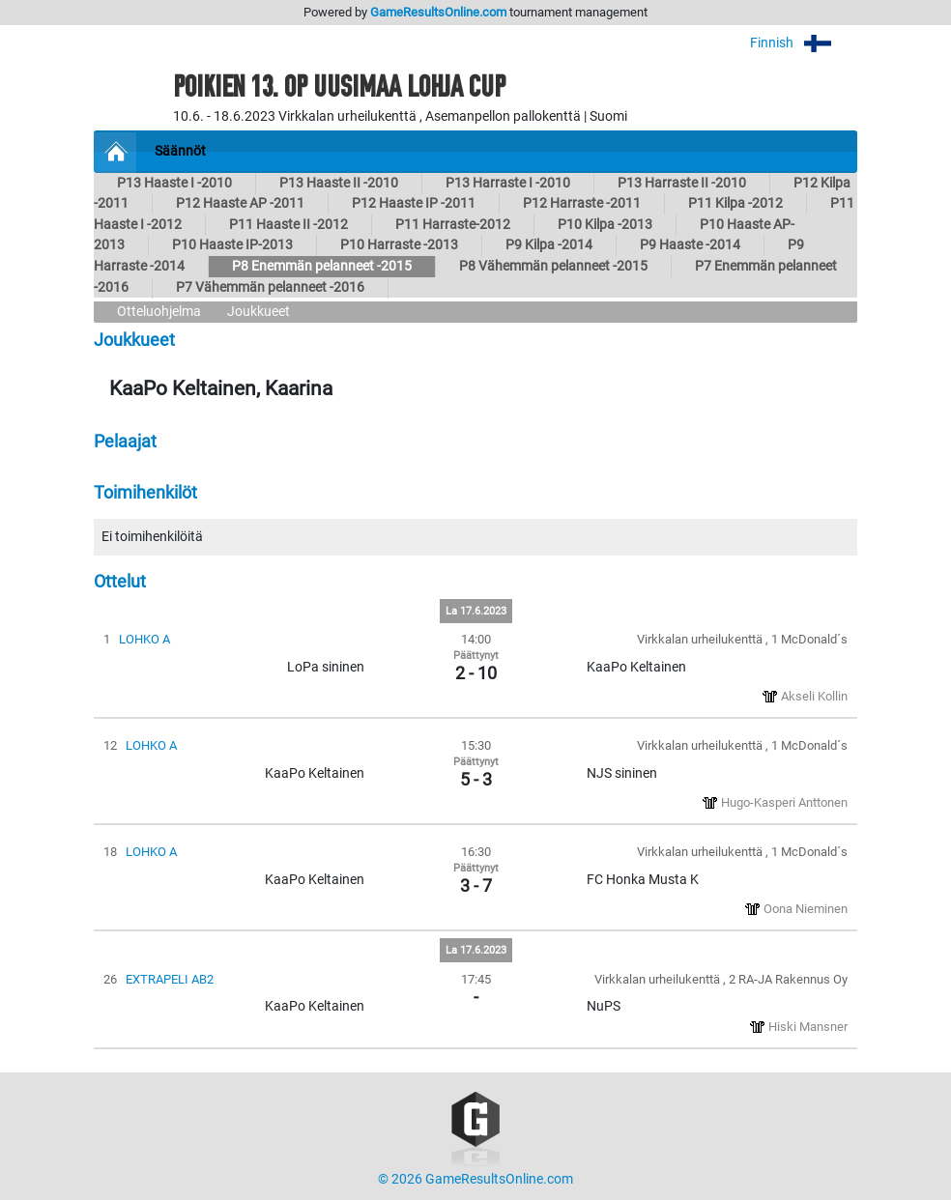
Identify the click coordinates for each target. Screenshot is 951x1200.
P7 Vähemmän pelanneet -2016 (270, 287)
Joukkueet (258, 311)
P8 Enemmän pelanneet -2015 (322, 266)
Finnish (803, 43)
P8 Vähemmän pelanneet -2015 (553, 266)
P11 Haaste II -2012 (288, 224)
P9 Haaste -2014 (690, 245)
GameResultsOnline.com (438, 12)
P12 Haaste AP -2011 (240, 203)
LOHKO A (144, 639)
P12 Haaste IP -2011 (414, 203)
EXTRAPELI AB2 (170, 979)
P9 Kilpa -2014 (548, 245)
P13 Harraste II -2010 (682, 183)
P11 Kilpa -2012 (735, 203)
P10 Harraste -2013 (399, 245)
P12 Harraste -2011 (582, 203)
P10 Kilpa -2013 (605, 224)
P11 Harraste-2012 (452, 224)
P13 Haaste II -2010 (338, 183)
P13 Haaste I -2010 (174, 183)
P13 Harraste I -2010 (508, 183)
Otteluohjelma (159, 311)
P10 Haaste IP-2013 (232, 245)
